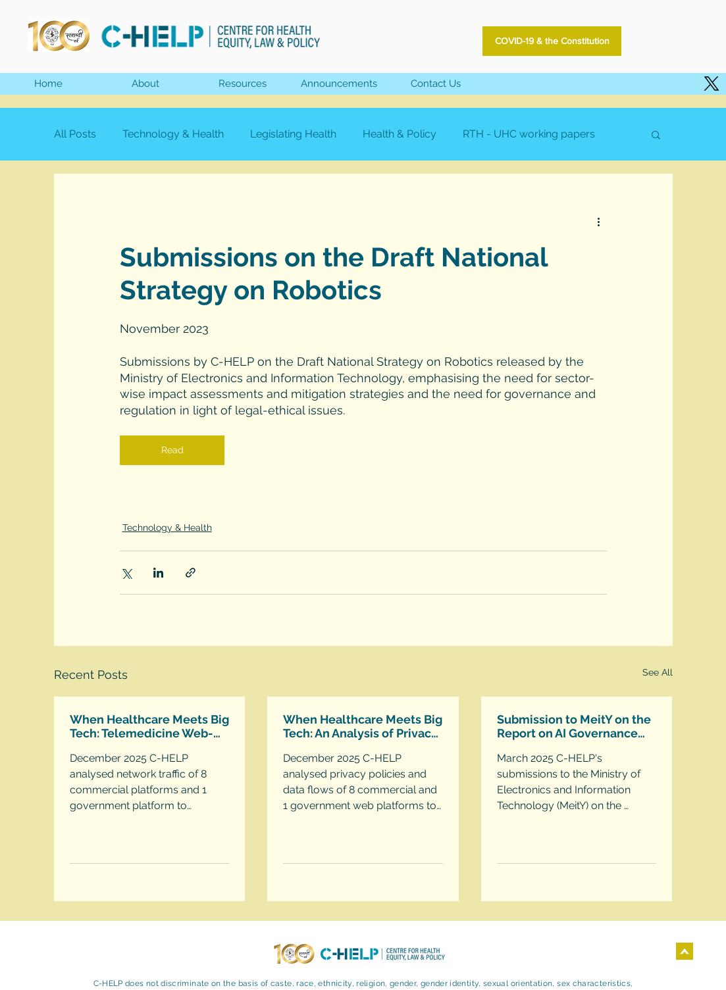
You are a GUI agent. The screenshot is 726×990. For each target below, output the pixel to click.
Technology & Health (173, 134)
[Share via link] (190, 572)
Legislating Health (293, 134)
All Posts (75, 134)
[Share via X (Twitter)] (126, 572)
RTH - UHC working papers (529, 134)
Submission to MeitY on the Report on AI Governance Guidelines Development (574, 726)
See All (657, 672)
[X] (711, 83)
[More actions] (599, 221)
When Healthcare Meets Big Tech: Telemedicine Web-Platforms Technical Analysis (149, 726)
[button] (242, 84)
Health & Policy (399, 134)
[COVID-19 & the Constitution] (551, 41)
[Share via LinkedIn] (158, 572)
